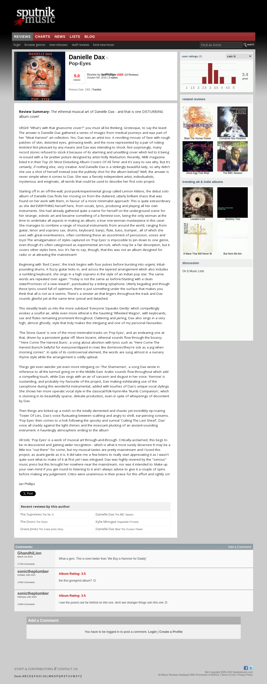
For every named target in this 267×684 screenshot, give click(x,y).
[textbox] (221, 45)
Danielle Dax (89, 57)
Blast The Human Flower (197, 138)
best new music (103, 45)
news (60, 37)
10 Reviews (131, 74)
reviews (22, 37)
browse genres (35, 45)
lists (75, 37)
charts (42, 37)
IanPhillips (108, 74)
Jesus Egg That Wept (197, 173)
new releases (58, 45)
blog (89, 37)
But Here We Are (232, 253)
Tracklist (96, 89)
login (17, 45)
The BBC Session (232, 173)
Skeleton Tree (232, 219)
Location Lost (198, 219)
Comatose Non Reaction (232, 138)
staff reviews (80, 45)
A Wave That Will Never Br (197, 253)
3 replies (113, 77)
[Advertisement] (216, 310)
